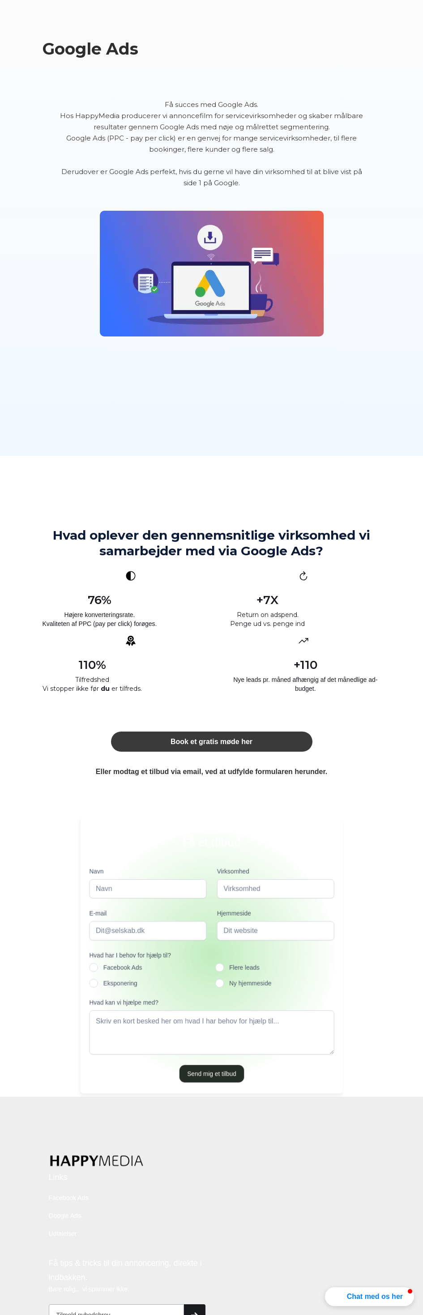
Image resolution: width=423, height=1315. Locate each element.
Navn (99, 873)
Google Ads (65, 1215)
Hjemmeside (233, 914)
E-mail (100, 914)
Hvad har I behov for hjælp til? (131, 955)
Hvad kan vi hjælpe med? (125, 1001)
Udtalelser (63, 1233)
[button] (369, 1296)
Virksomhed (232, 873)
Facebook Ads (69, 1197)
